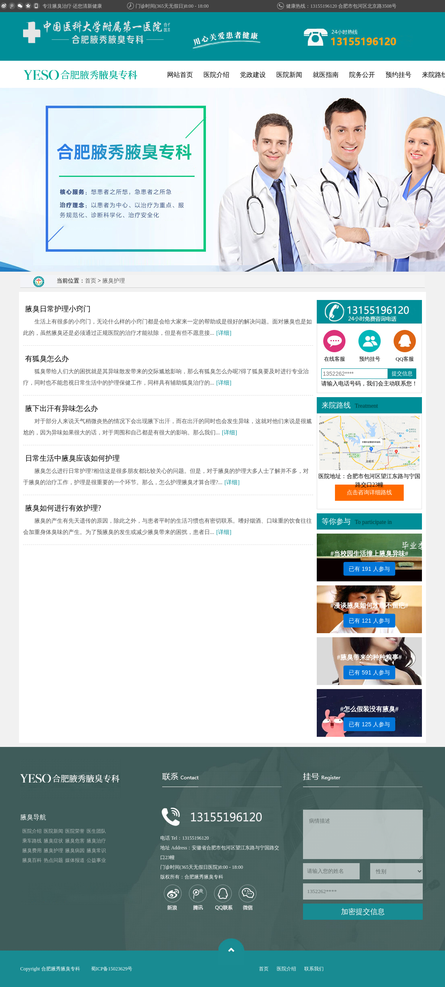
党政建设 (253, 74)
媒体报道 (75, 860)
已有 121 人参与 (369, 620)
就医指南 (326, 74)
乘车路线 (32, 841)
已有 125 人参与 (369, 724)
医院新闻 (289, 74)
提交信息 (402, 373)
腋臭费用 (32, 850)
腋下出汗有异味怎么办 (61, 408)
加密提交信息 (363, 912)
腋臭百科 (32, 860)
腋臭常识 (96, 850)
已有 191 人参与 (369, 569)
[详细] (223, 333)
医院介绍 (216, 74)
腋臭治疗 (96, 841)
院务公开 (362, 74)
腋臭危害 (75, 841)
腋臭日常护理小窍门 (58, 309)
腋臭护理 (113, 281)
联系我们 (314, 969)
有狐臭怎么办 (47, 359)
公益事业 (96, 860)
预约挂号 (398, 74)
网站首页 (180, 74)
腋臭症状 (53, 841)
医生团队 (96, 831)
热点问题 (53, 860)
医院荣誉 (75, 831)
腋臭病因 (75, 850)
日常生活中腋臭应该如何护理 (72, 458)
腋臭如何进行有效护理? (63, 508)
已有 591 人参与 (369, 672)
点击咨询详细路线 (369, 492)
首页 (90, 281)
